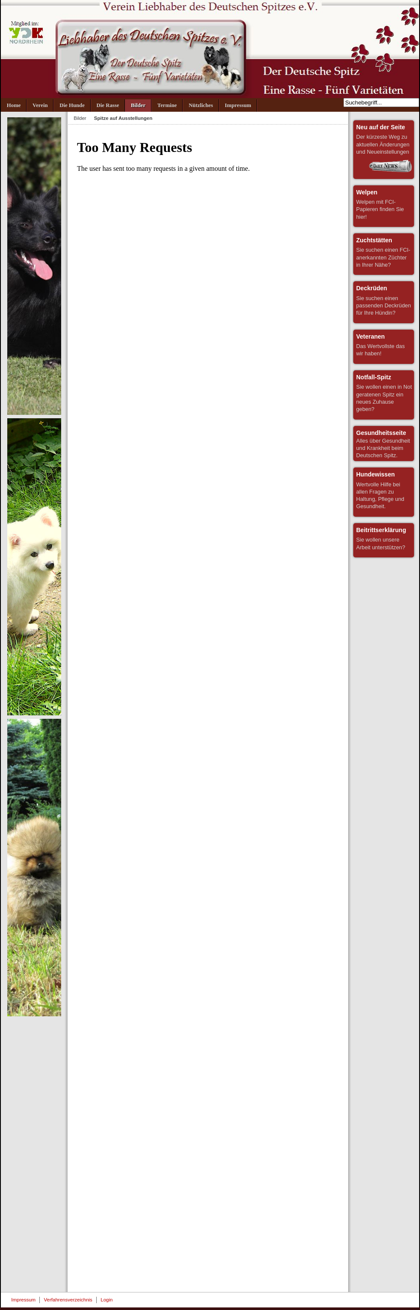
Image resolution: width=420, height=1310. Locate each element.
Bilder (80, 118)
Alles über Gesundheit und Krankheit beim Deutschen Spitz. (383, 443)
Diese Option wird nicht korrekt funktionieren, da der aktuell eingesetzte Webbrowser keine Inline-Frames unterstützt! (208, 708)
